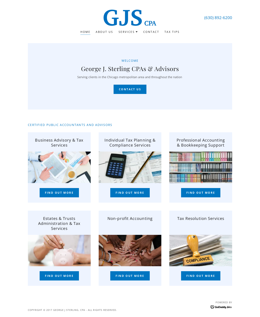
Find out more (59, 193)
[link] (130, 17)
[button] (128, 32)
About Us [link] (104, 32)
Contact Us (130, 89)
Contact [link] (151, 32)
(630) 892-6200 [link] (218, 17)
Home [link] (85, 32)
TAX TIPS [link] (172, 32)
